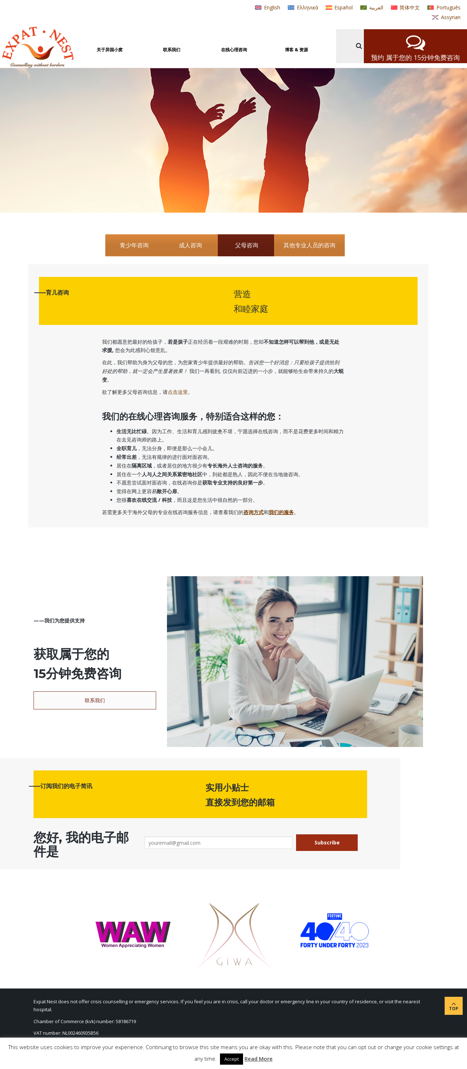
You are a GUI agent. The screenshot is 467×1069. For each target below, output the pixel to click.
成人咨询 (190, 245)
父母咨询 (246, 245)
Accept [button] (231, 1059)
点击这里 (178, 391)
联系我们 (95, 700)
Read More (258, 1058)
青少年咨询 (134, 245)
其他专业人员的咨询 (309, 245)
